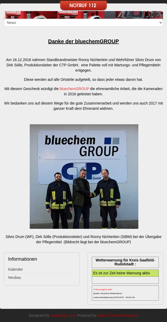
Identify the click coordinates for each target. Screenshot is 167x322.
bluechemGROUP (74, 89)
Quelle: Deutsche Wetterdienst (107, 293)
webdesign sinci (63, 315)
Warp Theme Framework (118, 315)
